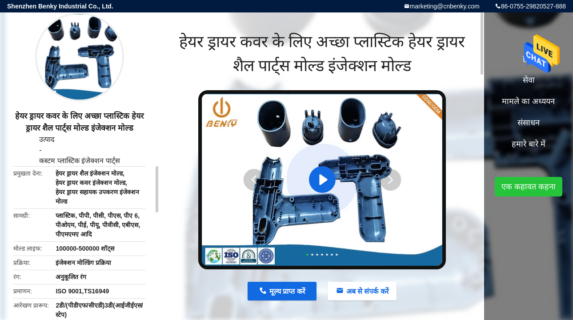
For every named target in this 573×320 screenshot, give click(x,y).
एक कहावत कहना (528, 186)
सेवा (529, 80)
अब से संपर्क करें (367, 291)
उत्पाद (47, 139)
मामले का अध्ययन (528, 101)
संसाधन (528, 122)
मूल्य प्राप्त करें (287, 291)
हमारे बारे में (528, 144)
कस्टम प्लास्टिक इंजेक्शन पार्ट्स (79, 160)
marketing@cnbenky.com (445, 6)
